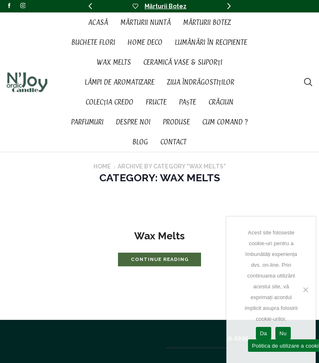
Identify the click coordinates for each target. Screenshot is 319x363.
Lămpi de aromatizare (120, 82)
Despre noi (133, 122)
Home (102, 166)
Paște (187, 102)
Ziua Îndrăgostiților (201, 82)
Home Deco (145, 42)
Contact (173, 142)
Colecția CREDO (110, 102)
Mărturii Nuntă (145, 22)
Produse (176, 122)
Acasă (98, 22)
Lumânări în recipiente (211, 42)
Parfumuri (87, 122)
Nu (283, 333)
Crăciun (221, 102)
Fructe (156, 102)
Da (263, 333)
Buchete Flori (93, 42)
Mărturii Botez (165, 6)
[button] (90, 6)
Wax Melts (114, 62)
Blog (140, 142)
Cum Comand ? (225, 122)
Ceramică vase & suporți (183, 62)
